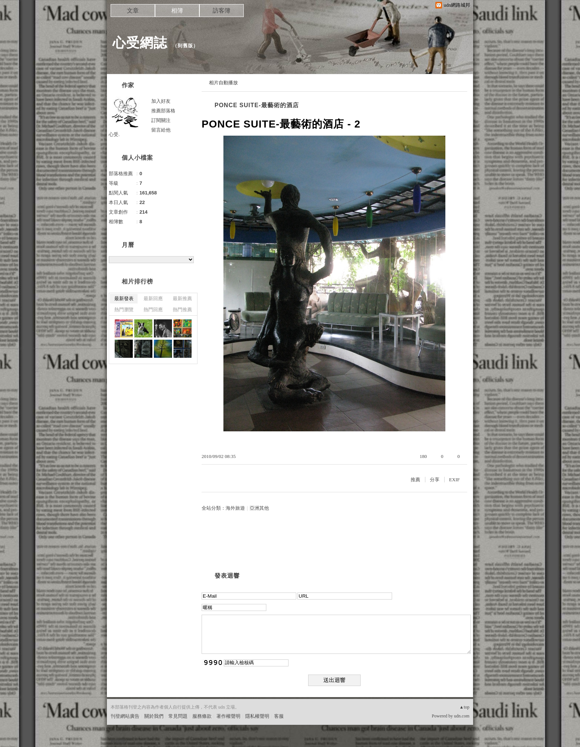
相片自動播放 (223, 82)
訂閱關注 (161, 120)
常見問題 (178, 716)
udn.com (461, 716)
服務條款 (202, 716)
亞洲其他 (259, 508)
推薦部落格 (163, 110)
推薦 (415, 479)
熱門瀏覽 (124, 309)
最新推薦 (182, 298)
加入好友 (161, 101)
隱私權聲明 (257, 716)
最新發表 (124, 298)
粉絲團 (118, 741)
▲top (464, 707)
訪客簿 (221, 10)
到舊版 (185, 45)
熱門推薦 (182, 309)
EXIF (454, 479)
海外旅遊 (235, 508)
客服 (279, 716)
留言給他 (161, 130)
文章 (133, 10)
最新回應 (153, 298)
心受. (114, 134)
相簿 (177, 10)
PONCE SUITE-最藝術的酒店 (257, 105)
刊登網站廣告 (125, 716)
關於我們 (153, 716)
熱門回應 (153, 309)
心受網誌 (139, 42)
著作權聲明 (228, 716)
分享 (434, 479)
